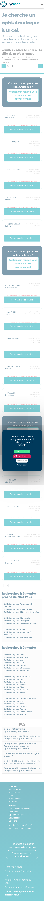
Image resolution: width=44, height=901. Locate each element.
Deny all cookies (22, 456)
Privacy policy (22, 465)
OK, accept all (22, 452)
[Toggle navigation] (42, 4)
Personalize (22, 461)
